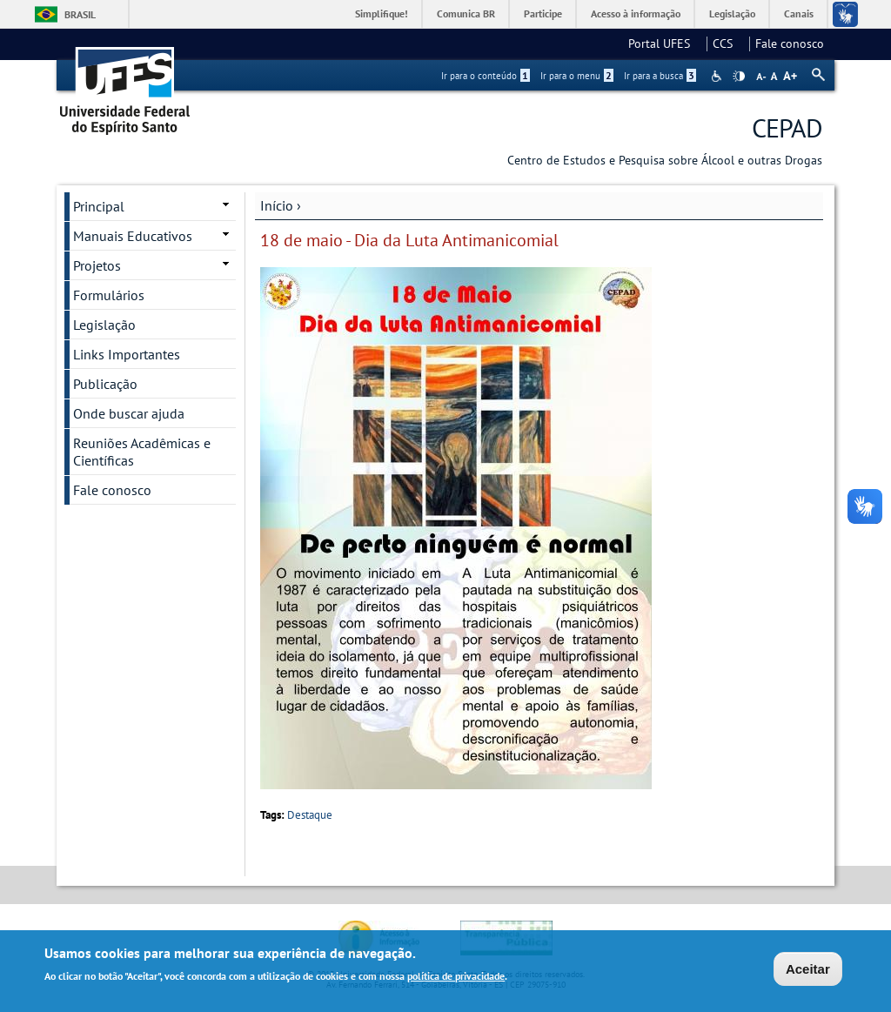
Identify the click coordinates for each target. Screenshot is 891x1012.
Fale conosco (789, 43)
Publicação (105, 383)
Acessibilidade (718, 76)
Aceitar (808, 970)
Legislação (732, 13)
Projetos (97, 265)
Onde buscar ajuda (128, 413)
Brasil (80, 14)
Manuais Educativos (132, 236)
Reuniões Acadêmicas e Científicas (142, 451)
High (739, 76)
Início (276, 205)
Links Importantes (126, 354)
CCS (728, 43)
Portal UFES (664, 43)
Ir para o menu (576, 76)
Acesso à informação (635, 13)
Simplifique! (381, 13)
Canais (799, 13)
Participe (543, 13)
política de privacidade (456, 977)
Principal (98, 206)
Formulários (108, 295)
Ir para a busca (660, 76)
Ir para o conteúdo (485, 76)
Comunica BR (466, 13)
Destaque (309, 815)
